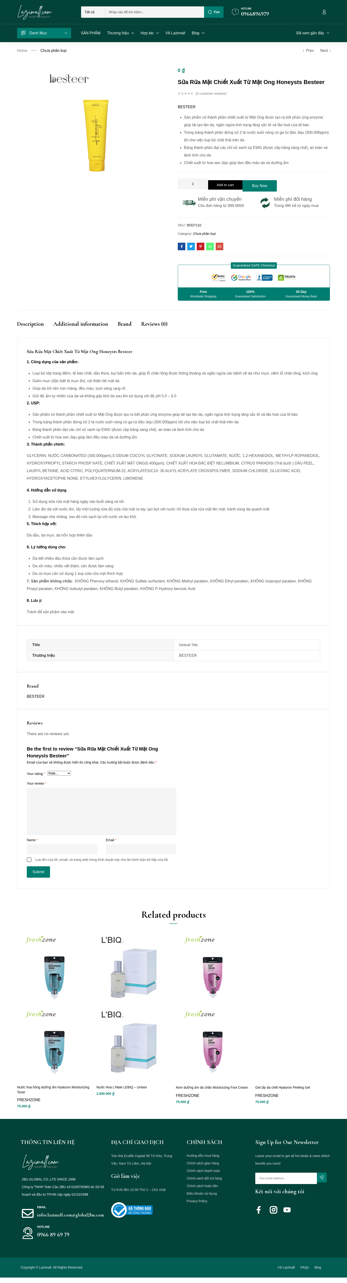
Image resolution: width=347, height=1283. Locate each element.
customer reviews (211, 93)
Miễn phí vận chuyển (220, 197)
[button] (254, 263)
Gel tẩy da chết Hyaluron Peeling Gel (282, 1092)
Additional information (80, 322)
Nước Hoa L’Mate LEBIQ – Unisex (121, 1092)
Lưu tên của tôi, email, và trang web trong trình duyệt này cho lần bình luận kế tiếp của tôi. (102, 859)
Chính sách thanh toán (203, 1176)
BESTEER (187, 107)
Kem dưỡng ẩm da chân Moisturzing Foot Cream (212, 1092)
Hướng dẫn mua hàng (203, 1161)
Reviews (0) (154, 322)
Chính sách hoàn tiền (202, 1191)
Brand (125, 322)
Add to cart (233, 184)
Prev (308, 50)
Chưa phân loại (54, 51)
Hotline (246, 8)
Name (32, 840)
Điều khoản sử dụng (202, 1199)
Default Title (188, 645)
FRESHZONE (29, 1105)
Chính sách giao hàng (203, 1169)
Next (325, 50)
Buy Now (283, 184)
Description (30, 322)
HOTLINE (43, 1232)
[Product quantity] (193, 183)
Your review (36, 783)
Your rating (36, 773)
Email (111, 840)
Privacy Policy (197, 1206)
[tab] (35, 327)
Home (22, 51)
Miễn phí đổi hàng (293, 197)
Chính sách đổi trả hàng (204, 1184)
